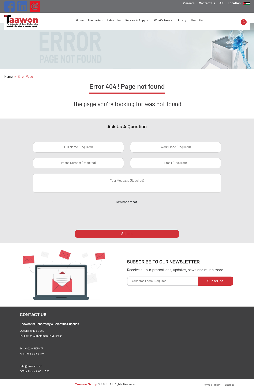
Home (80, 20)
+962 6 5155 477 (34, 348)
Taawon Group (86, 384)
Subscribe (215, 281)
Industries (114, 20)
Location (234, 3)
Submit (127, 234)
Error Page (25, 76)
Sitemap (229, 384)
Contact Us (207, 3)
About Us (196, 20)
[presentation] (127, 214)
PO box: (24, 335)
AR (221, 3)
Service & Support (137, 20)
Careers (189, 3)
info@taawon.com (31, 366)
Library (181, 20)
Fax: (22, 353)
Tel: (22, 348)
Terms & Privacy (211, 384)
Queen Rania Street (32, 330)
